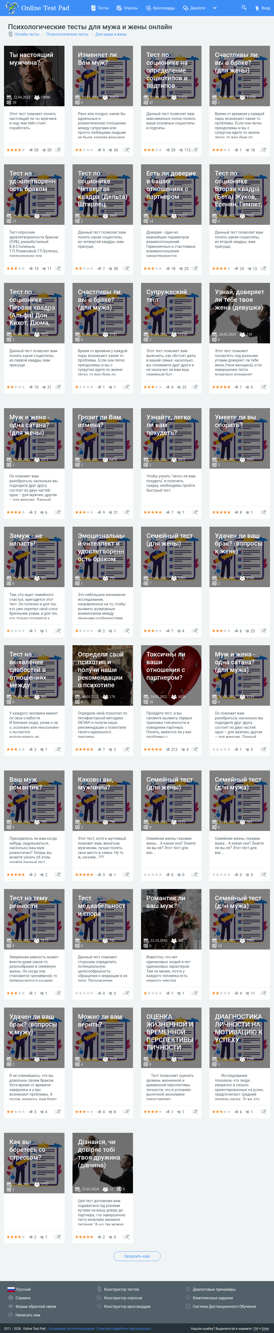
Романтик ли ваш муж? (165, 902)
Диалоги (194, 8)
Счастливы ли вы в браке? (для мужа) (99, 299)
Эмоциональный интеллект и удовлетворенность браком (101, 547)
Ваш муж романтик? (25, 783)
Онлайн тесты (27, 34)
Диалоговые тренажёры (214, 1289)
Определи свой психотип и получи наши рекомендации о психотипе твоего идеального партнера (101, 681)
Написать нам (28, 1315)
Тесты (100, 8)
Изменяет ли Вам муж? (97, 58)
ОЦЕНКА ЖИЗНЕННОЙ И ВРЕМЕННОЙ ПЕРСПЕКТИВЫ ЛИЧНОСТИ (169, 1032)
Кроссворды (160, 8)
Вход (262, 8)
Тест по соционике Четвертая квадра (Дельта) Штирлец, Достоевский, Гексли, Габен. (102, 196)
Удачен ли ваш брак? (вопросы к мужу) (33, 1024)
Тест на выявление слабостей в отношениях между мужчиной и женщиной (27, 677)
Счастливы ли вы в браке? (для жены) (236, 62)
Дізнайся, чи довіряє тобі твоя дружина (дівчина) (99, 1153)
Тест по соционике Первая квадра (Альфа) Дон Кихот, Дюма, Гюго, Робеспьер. (32, 315)
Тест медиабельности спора (101, 905)
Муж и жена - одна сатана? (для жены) (29, 424)
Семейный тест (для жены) (169, 539)
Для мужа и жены (111, 34)
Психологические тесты (67, 34)
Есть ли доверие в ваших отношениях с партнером (171, 185)
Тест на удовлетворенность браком (32, 181)
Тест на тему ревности (28, 902)
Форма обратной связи (36, 1306)
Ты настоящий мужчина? (31, 58)
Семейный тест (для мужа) (238, 783)
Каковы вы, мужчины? (95, 783)
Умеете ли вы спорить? (235, 421)
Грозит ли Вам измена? (99, 421)
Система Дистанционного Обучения (224, 1306)
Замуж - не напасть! (26, 539)
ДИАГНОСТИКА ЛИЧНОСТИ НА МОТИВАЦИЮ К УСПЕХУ (238, 1028)
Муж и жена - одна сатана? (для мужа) (235, 662)
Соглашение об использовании (71, 1329)
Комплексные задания (213, 1298)
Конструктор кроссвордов (127, 1306)
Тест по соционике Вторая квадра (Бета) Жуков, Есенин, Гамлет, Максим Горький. (238, 196)
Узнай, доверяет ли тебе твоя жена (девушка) (239, 299)
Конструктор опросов (123, 1298)
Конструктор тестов (121, 1289)
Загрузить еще (137, 1256)
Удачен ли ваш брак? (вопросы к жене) (239, 543)
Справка (23, 1298)
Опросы (127, 8)
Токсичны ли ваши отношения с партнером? (165, 666)
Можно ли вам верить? (100, 1020)
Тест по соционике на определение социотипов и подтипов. (167, 70)
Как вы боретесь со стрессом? (27, 1149)
